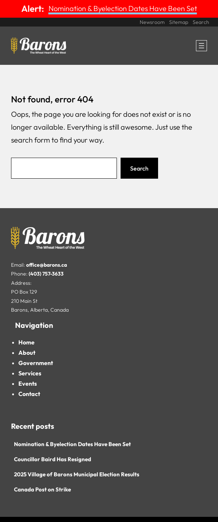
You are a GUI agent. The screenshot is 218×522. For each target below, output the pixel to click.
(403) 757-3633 (46, 273)
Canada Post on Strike (42, 489)
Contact (29, 393)
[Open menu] (201, 45)
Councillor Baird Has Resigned (52, 459)
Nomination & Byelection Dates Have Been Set (123, 8)
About (26, 352)
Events (27, 383)
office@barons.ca (46, 265)
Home (26, 342)
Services (29, 373)
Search (139, 168)
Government (35, 363)
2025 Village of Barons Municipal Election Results (76, 474)
